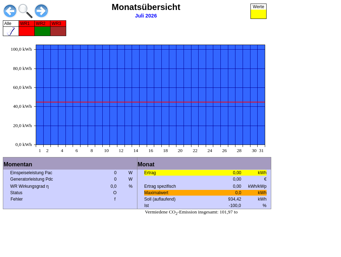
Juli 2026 (146, 16)
